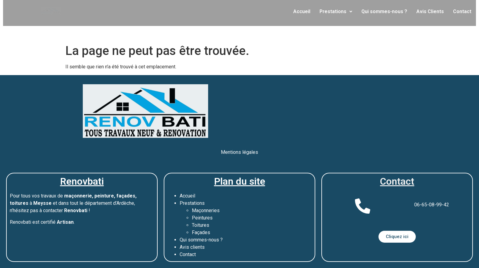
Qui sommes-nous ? (384, 11)
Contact (462, 11)
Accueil (301, 11)
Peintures (202, 218)
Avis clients (192, 247)
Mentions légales (239, 152)
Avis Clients (430, 11)
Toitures (200, 225)
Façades (201, 232)
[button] (336, 12)
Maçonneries (206, 210)
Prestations (336, 11)
